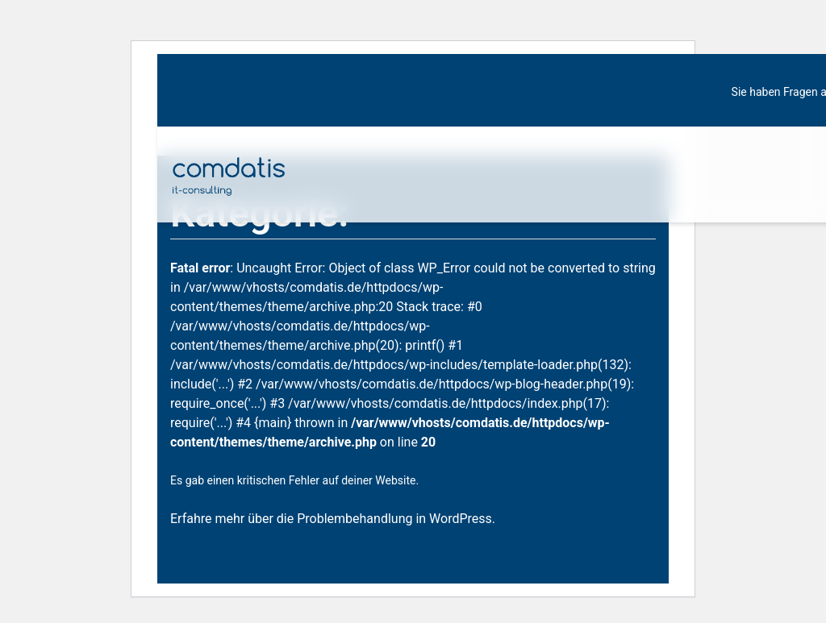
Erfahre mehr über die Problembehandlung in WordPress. (332, 518)
